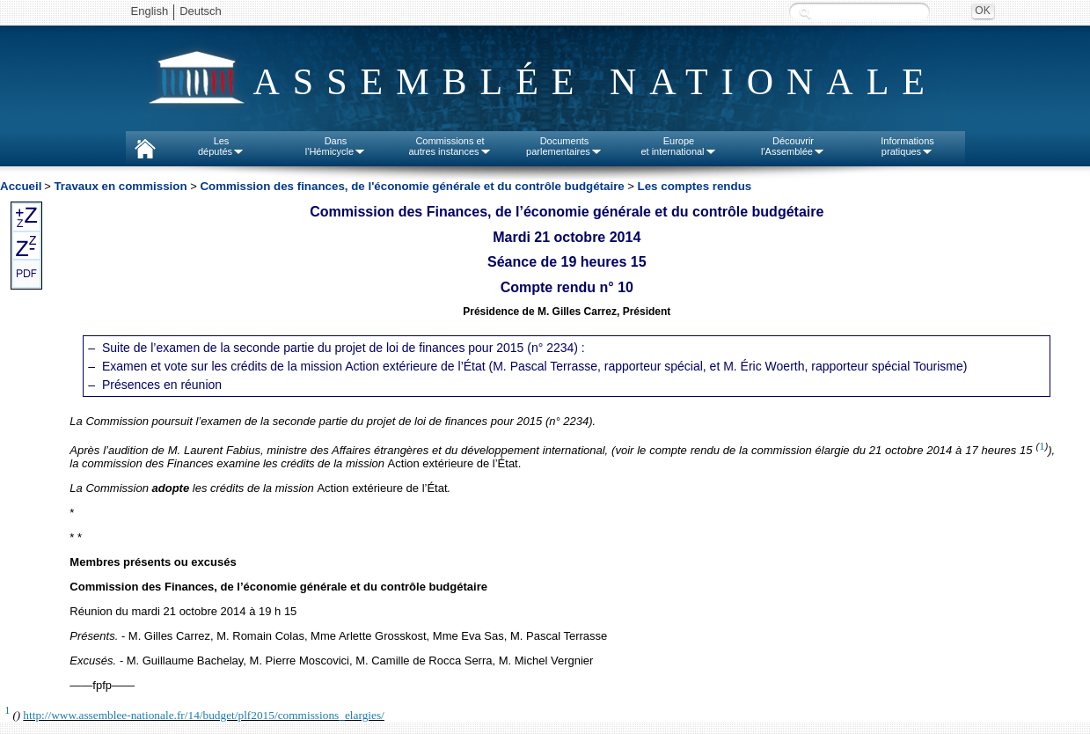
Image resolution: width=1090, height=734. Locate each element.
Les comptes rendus (695, 186)
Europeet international (678, 146)
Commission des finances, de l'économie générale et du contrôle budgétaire (412, 186)
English (150, 11)
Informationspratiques (907, 146)
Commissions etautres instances (449, 146)
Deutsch (200, 11)
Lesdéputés (221, 146)
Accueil (20, 186)
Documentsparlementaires (564, 146)
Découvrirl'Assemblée (793, 146)
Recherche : (805, 12)
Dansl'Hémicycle (335, 146)
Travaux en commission (120, 186)
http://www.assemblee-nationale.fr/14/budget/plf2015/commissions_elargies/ (203, 715)
